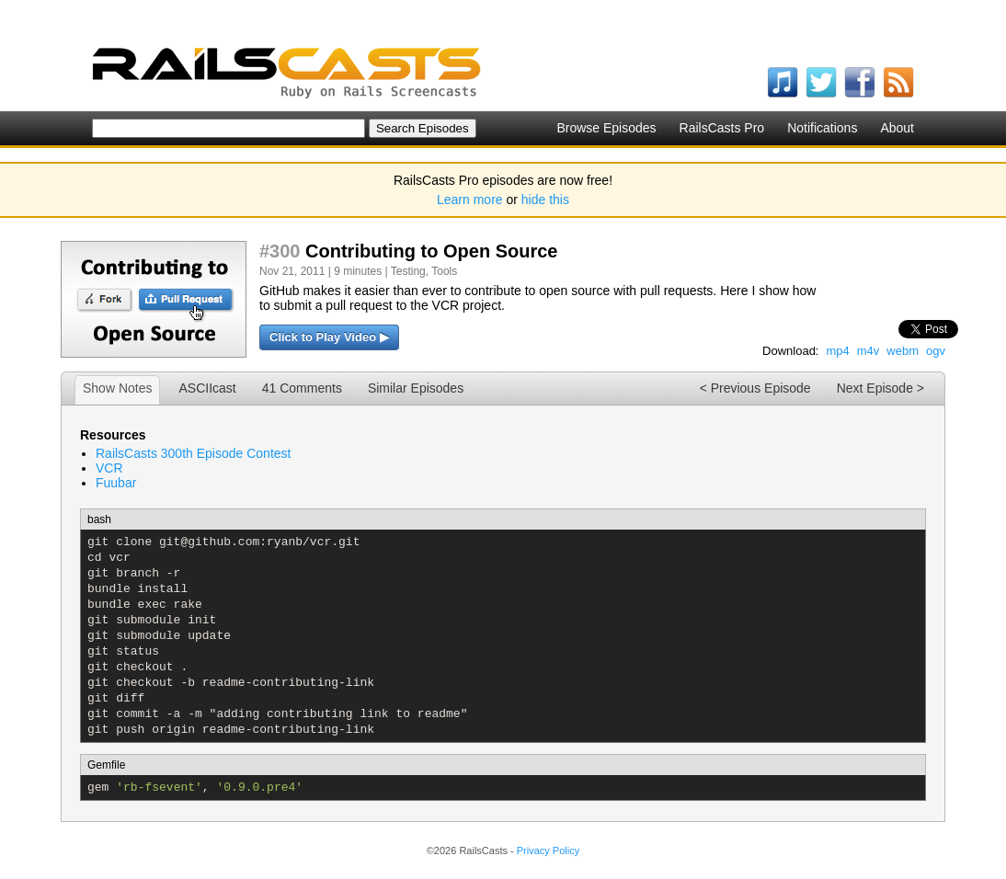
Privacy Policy (548, 850)
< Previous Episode (755, 388)
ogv (935, 351)
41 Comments (302, 388)
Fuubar (116, 482)
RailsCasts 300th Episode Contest (193, 453)
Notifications (822, 127)
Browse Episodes (606, 127)
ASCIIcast (206, 388)
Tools (444, 271)
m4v (868, 351)
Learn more (470, 199)
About (897, 127)
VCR (109, 468)
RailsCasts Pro (722, 127)
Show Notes (117, 388)
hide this (545, 199)
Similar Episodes (415, 388)
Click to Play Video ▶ (329, 337)
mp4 (837, 351)
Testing (408, 271)
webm (902, 351)
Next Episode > (880, 388)
